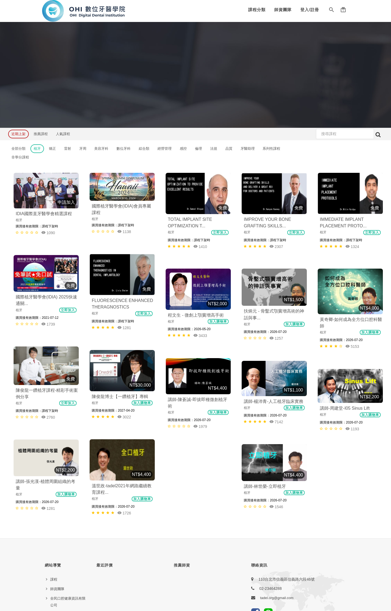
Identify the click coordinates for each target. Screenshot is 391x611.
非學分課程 (20, 157)
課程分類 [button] (257, 9)
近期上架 (18, 134)
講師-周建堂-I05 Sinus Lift (345, 370)
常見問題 (57, 557)
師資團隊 (283, 9)
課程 (53, 484)
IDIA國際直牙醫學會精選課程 (44, 213)
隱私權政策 (59, 519)
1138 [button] (124, 231)
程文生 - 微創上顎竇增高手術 (196, 315)
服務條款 (57, 529)
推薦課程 (41, 134)
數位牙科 (123, 149)
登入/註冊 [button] (309, 9)
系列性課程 (271, 149)
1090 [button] (48, 232)
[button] (331, 11)
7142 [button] (276, 391)
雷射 (67, 149)
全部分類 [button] (18, 149)
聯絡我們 (57, 538)
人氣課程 (63, 134)
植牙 (37, 149)
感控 (183, 149)
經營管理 (164, 149)
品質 (228, 149)
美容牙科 (101, 149)
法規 (213, 149)
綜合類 (144, 149)
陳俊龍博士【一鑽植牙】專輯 (44, 363)
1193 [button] (352, 390)
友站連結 (57, 548)
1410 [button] (200, 246)
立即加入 (220, 232)
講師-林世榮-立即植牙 (189, 427)
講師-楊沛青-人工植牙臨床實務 (273, 371)
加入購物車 (294, 324)
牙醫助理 (248, 149)
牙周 (82, 149)
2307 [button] (276, 246)
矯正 (52, 149)
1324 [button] (352, 246)
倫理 (198, 149)
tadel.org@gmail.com (277, 502)
